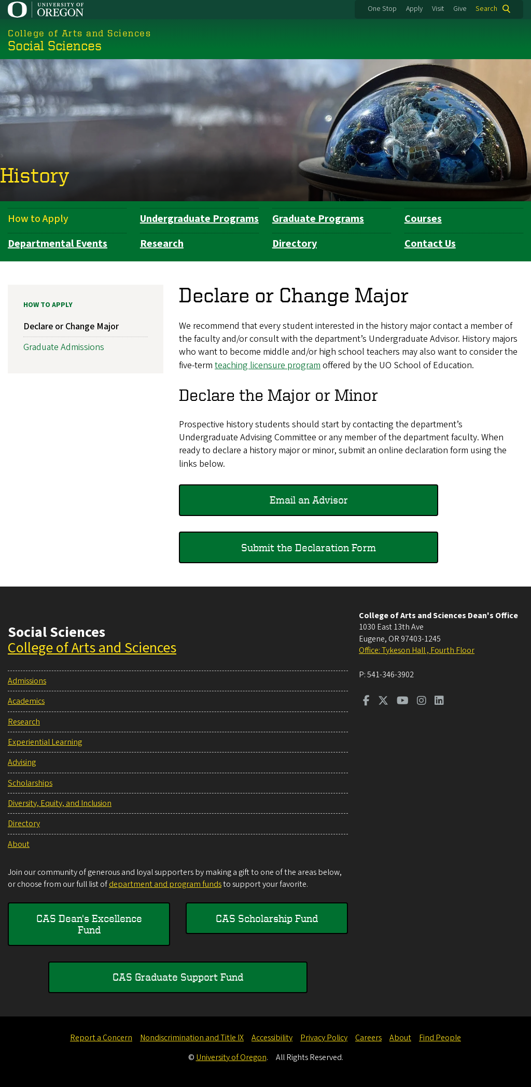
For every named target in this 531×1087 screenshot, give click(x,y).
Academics (26, 701)
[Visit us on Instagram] (421, 701)
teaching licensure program (267, 364)
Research (162, 243)
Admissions (27, 681)
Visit (438, 9)
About (19, 844)
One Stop (382, 9)
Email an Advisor (309, 500)
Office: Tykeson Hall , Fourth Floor (416, 650)
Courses (423, 219)
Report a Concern (101, 1037)
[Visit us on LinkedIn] (439, 701)
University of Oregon (231, 1057)
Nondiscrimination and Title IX (192, 1037)
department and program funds (165, 884)
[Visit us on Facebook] (366, 701)
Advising (22, 762)
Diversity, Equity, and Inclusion (59, 803)
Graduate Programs (318, 219)
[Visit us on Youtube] (403, 701)
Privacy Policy (323, 1037)
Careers (368, 1037)
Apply (414, 9)
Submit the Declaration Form (308, 547)
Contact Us (430, 243)
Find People (440, 1037)
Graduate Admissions (63, 347)
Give (460, 9)
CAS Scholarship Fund (267, 918)
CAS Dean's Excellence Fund (89, 924)
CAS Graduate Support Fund (178, 977)
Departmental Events (57, 243)
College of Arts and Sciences (92, 647)
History (34, 174)
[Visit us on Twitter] (383, 701)
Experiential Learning (45, 742)
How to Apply (38, 219)
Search (486, 9)
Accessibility (271, 1037)
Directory (294, 243)
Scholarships (30, 783)
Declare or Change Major (71, 326)
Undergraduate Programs (199, 219)
